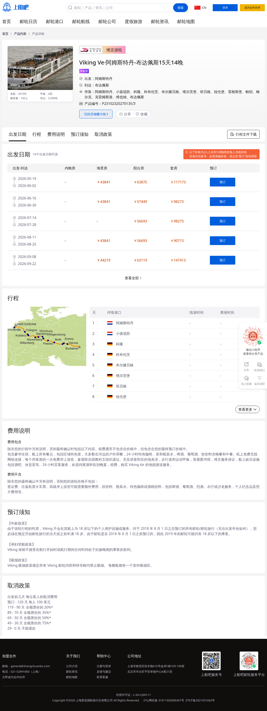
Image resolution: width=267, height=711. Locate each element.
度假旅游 (133, 21)
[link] (5, 33)
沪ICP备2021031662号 (200, 700)
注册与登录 (104, 666)
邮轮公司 (107, 21)
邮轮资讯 (160, 21)
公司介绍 (71, 666)
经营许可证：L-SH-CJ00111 (133, 695)
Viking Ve (20, 84)
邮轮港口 (54, 21)
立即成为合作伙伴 (13, 677)
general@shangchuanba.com (30, 666)
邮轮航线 (81, 21)
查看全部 (133, 278)
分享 (125, 114)
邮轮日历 (28, 21)
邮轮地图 (186, 21)
